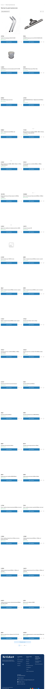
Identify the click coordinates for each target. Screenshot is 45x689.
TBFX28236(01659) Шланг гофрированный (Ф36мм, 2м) (33, 100)
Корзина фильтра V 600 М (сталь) (7, 258)
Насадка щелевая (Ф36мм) (6, 414)
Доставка (27, 659)
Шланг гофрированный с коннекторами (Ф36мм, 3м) (33, 634)
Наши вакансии (19, 661)
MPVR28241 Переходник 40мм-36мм (30, 68)
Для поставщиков (20, 659)
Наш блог (18, 665)
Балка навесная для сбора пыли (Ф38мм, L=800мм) (33, 195)
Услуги (27, 669)
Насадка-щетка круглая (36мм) (7, 445)
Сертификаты (28, 667)
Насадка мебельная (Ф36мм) (29, 383)
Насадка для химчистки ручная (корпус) (9, 383)
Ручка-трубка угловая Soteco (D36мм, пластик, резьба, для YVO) (10, 539)
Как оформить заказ (29, 665)
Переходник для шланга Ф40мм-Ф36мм (31, 476)
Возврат (27, 661)
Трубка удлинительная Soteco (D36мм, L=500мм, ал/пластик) (33, 571)
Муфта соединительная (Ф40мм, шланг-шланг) (10, 320)
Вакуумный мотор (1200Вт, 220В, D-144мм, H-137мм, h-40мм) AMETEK (11, 164)
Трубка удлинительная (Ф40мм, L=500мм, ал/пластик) (10, 571)
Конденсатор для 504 (27, 228)
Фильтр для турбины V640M (29, 602)
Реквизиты (37, 659)
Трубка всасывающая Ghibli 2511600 (8, 37)
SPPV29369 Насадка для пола (7, 99)
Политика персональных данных (7, 687)
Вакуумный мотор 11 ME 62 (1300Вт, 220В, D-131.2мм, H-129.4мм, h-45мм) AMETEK (33, 132)
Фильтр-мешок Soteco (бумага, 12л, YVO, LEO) (10, 634)
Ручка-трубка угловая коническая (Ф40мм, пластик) (11, 507)
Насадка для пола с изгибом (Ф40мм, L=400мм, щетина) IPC (32, 164)
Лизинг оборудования (30, 671)
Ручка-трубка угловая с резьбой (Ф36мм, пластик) (33, 507)
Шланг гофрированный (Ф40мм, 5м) (8, 131)
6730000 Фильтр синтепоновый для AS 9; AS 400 (10, 68)
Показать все (22, 642)
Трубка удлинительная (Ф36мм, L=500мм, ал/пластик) (32, 539)
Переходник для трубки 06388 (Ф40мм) (8, 476)
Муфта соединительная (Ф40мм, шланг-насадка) (33, 289)
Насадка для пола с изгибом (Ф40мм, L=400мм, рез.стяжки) (10, 352)
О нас (18, 657)
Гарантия (27, 663)
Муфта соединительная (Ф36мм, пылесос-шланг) (33, 258)
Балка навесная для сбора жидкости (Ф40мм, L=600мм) (10, 196)
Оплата (27, 657)
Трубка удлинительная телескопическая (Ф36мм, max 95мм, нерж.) (11, 603)
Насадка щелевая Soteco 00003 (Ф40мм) (31, 414)
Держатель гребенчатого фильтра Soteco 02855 (10, 228)
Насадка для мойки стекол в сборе (30, 320)
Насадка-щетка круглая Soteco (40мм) (30, 445)
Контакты (18, 663)
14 (24, 645)
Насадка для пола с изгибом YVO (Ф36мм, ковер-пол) (33, 352)
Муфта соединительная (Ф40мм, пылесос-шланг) (10, 289)
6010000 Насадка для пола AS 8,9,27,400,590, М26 (32, 37)
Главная (2, 4)
